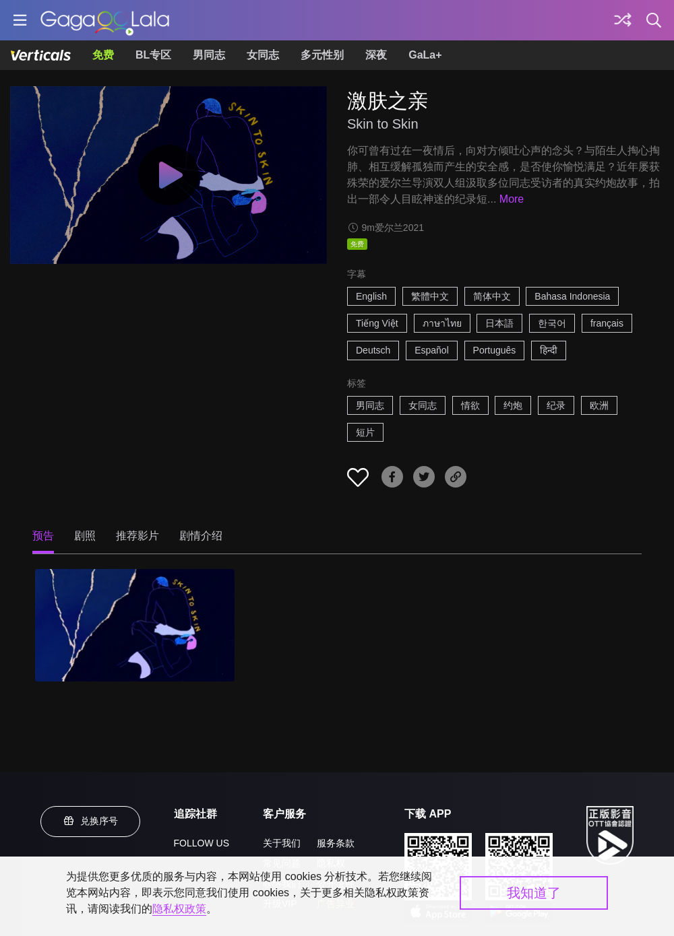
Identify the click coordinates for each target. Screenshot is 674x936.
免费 (103, 55)
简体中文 (492, 296)
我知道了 (534, 892)
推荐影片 (137, 535)
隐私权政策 (179, 908)
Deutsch (373, 350)
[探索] (623, 20)
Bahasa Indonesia (572, 296)
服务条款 (336, 843)
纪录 (556, 405)
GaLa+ (424, 55)
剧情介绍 (200, 535)
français (606, 323)
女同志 (263, 55)
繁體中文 (430, 296)
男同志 (209, 55)
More (511, 199)
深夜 (376, 55)
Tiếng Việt (377, 323)
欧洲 (599, 405)
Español (432, 350)
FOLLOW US (201, 843)
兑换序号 (90, 820)
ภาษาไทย (442, 323)
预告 (43, 535)
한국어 (552, 323)
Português (494, 350)
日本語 (499, 323)
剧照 (85, 535)
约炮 (512, 405)
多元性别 (322, 55)
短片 (365, 432)
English (371, 296)
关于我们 (282, 843)
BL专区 (153, 55)
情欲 (470, 405)
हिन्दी (548, 350)
